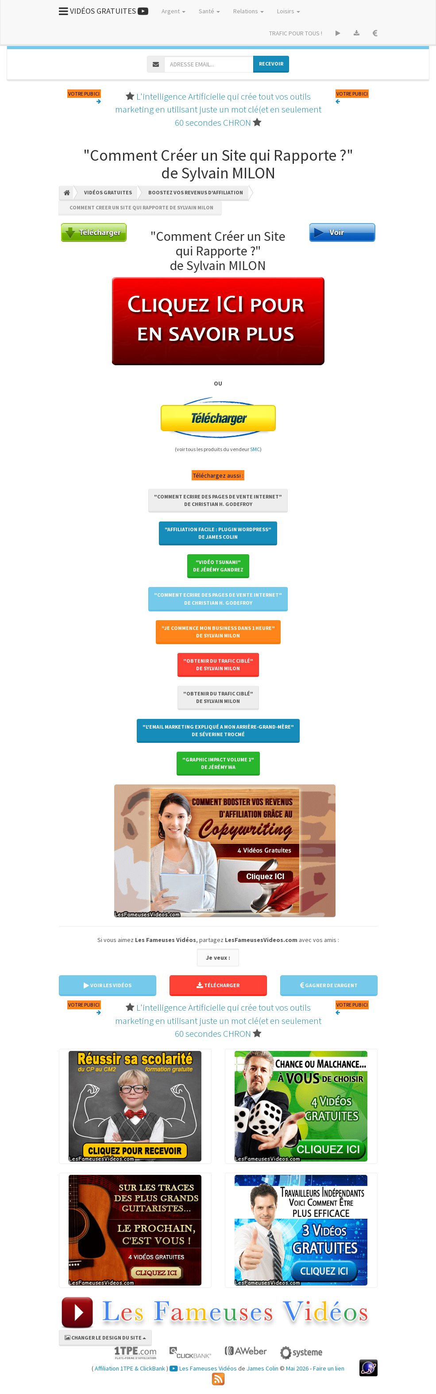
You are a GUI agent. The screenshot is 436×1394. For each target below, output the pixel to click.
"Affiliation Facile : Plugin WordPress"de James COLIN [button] (218, 533)
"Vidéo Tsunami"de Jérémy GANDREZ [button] (218, 566)
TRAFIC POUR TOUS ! (295, 33)
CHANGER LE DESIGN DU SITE (105, 1337)
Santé (209, 11)
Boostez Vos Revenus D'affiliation (195, 192)
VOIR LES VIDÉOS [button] (107, 985)
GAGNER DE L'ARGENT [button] (329, 985)
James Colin (262, 1368)
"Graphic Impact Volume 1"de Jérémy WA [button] (218, 763)
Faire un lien (328, 1368)
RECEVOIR (271, 63)
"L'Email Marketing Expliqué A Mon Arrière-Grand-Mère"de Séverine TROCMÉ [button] (218, 730)
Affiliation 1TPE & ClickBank (130, 1368)
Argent (173, 11)
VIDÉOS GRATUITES (103, 11)
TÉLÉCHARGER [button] (218, 985)
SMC (255, 449)
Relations (248, 11)
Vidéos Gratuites (108, 192)
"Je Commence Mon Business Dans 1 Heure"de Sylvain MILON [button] (218, 632)
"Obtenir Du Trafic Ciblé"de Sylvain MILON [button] (218, 664)
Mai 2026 (297, 1368)
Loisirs (288, 11)
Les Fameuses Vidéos (203, 1368)
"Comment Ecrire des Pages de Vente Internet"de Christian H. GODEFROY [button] (218, 500)
